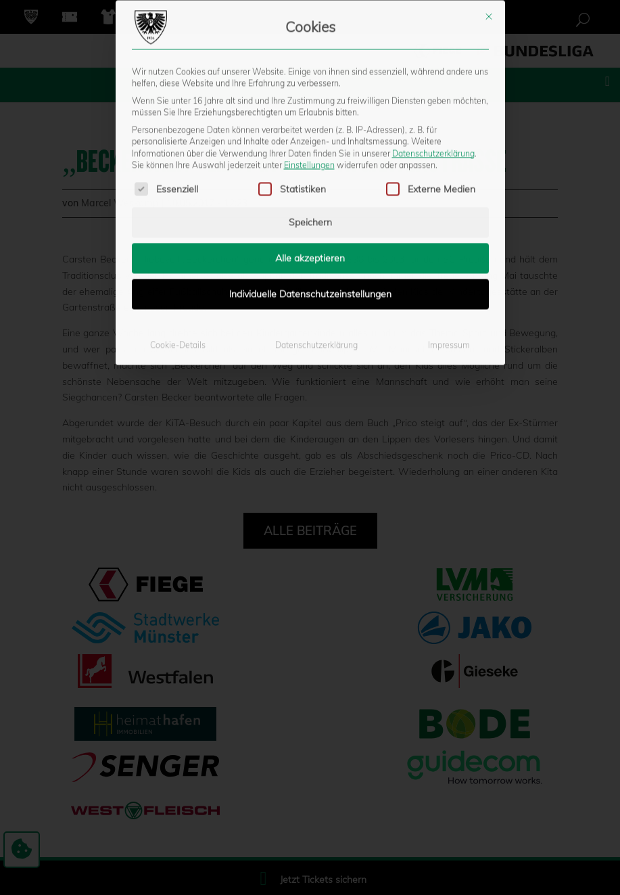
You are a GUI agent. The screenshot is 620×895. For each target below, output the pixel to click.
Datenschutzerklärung (433, 9)
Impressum (449, 201)
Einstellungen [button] (309, 21)
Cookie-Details (178, 201)
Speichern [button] (310, 78)
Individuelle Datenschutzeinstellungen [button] (310, 150)
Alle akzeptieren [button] (310, 114)
